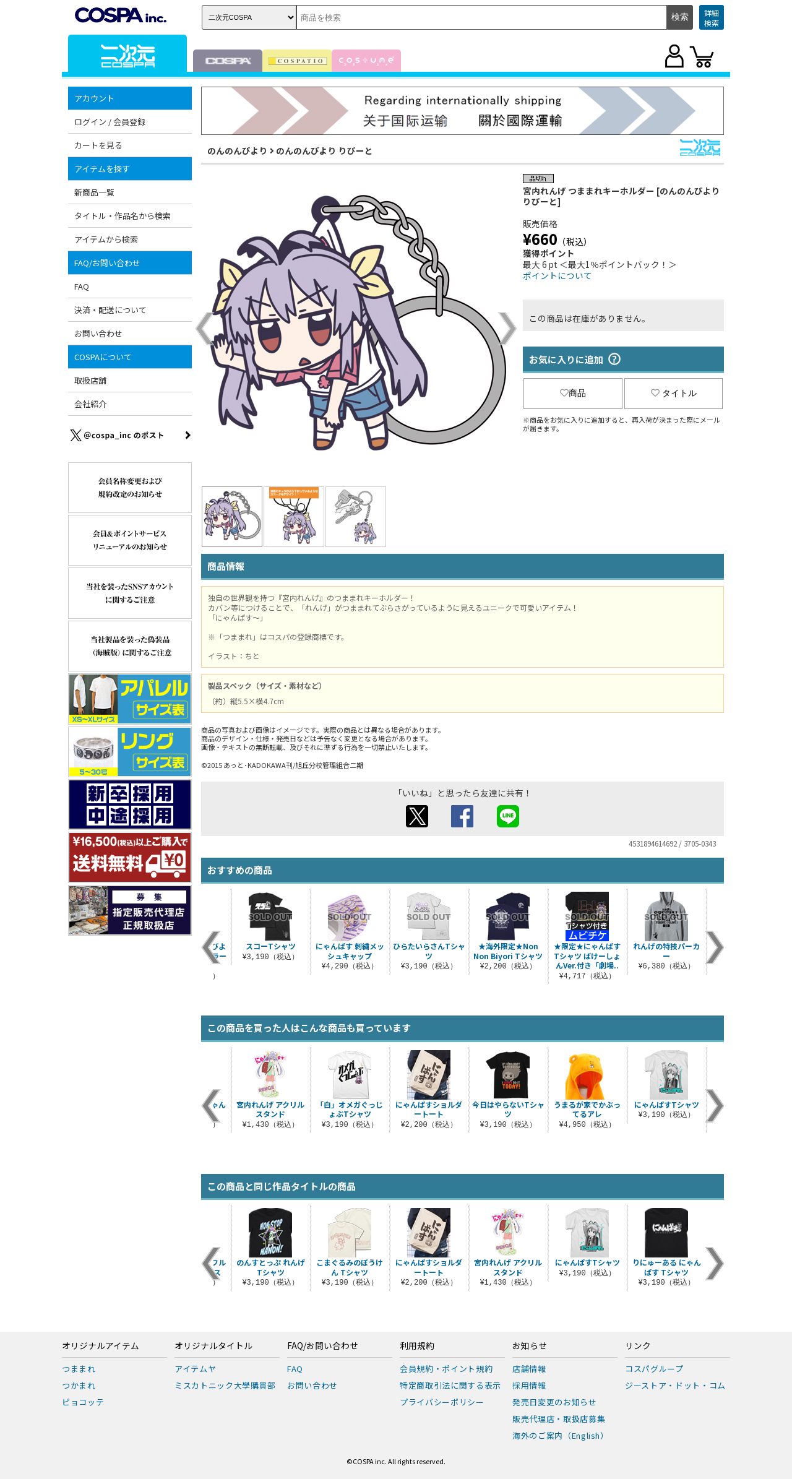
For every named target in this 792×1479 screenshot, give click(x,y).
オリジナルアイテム (100, 1346)
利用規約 (417, 1346)
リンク (638, 1346)
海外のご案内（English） (560, 1435)
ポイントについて (557, 275)
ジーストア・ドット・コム (675, 1385)
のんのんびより (237, 150)
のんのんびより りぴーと (324, 150)
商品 (573, 393)
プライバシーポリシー (442, 1402)
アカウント (94, 98)
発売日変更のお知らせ (554, 1402)
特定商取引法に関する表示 (450, 1385)
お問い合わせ (98, 333)
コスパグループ (654, 1368)
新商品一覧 (94, 192)
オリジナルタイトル (213, 1346)
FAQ (81, 286)
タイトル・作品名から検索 (122, 216)
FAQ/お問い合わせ (107, 263)
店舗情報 (529, 1368)
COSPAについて (103, 357)
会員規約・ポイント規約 (446, 1368)
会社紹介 (90, 404)
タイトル (674, 393)
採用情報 (529, 1385)
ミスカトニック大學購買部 (225, 1385)
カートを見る (98, 145)
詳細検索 (711, 17)
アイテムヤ (195, 1368)
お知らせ (529, 1346)
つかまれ (79, 1385)
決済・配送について (110, 310)
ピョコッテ (83, 1402)
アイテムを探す (102, 169)
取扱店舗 (90, 380)
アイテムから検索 (106, 239)
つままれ (79, 1368)
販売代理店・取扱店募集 (558, 1419)
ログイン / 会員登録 (109, 121)
